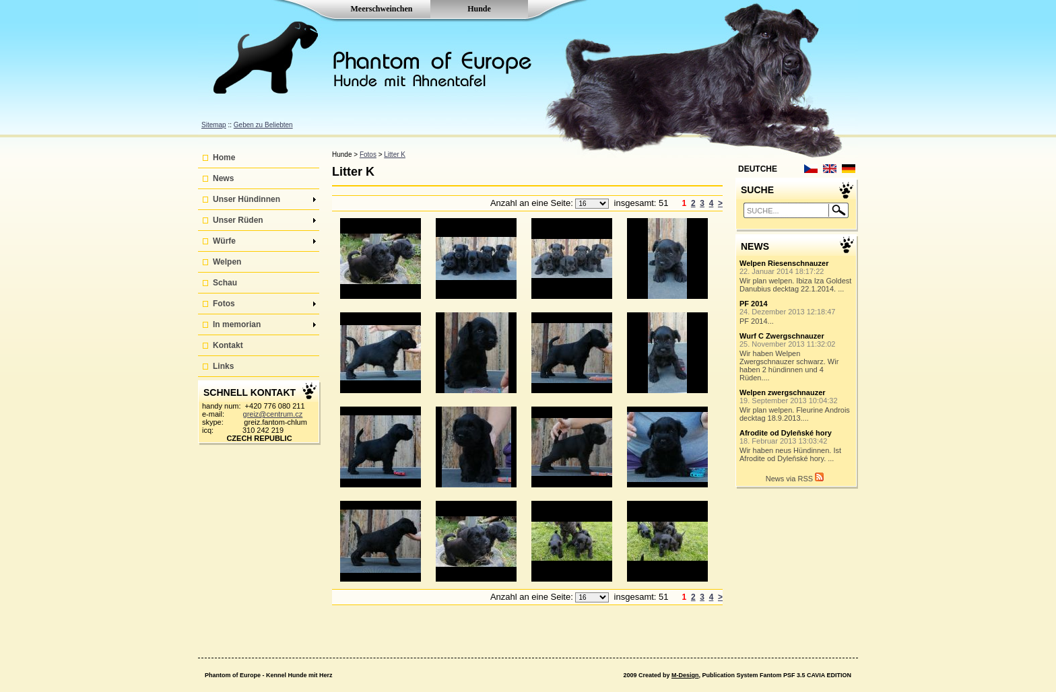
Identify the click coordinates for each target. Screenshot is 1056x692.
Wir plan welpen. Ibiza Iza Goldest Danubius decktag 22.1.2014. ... (796, 276)
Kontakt (228, 345)
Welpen (227, 262)
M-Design (685, 675)
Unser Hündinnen (264, 199)
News (223, 178)
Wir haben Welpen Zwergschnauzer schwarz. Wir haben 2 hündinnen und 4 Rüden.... (796, 357)
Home (224, 157)
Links (223, 366)
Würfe (264, 241)
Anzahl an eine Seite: (532, 203)
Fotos (264, 303)
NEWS (755, 246)
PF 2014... (796, 312)
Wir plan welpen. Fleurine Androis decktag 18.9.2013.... (796, 405)
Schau (225, 282)
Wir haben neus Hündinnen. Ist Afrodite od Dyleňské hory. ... (796, 445)
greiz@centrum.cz (273, 414)
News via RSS (795, 478)
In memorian (264, 324)
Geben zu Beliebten (263, 125)
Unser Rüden (264, 220)
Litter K (394, 154)
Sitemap (213, 125)
